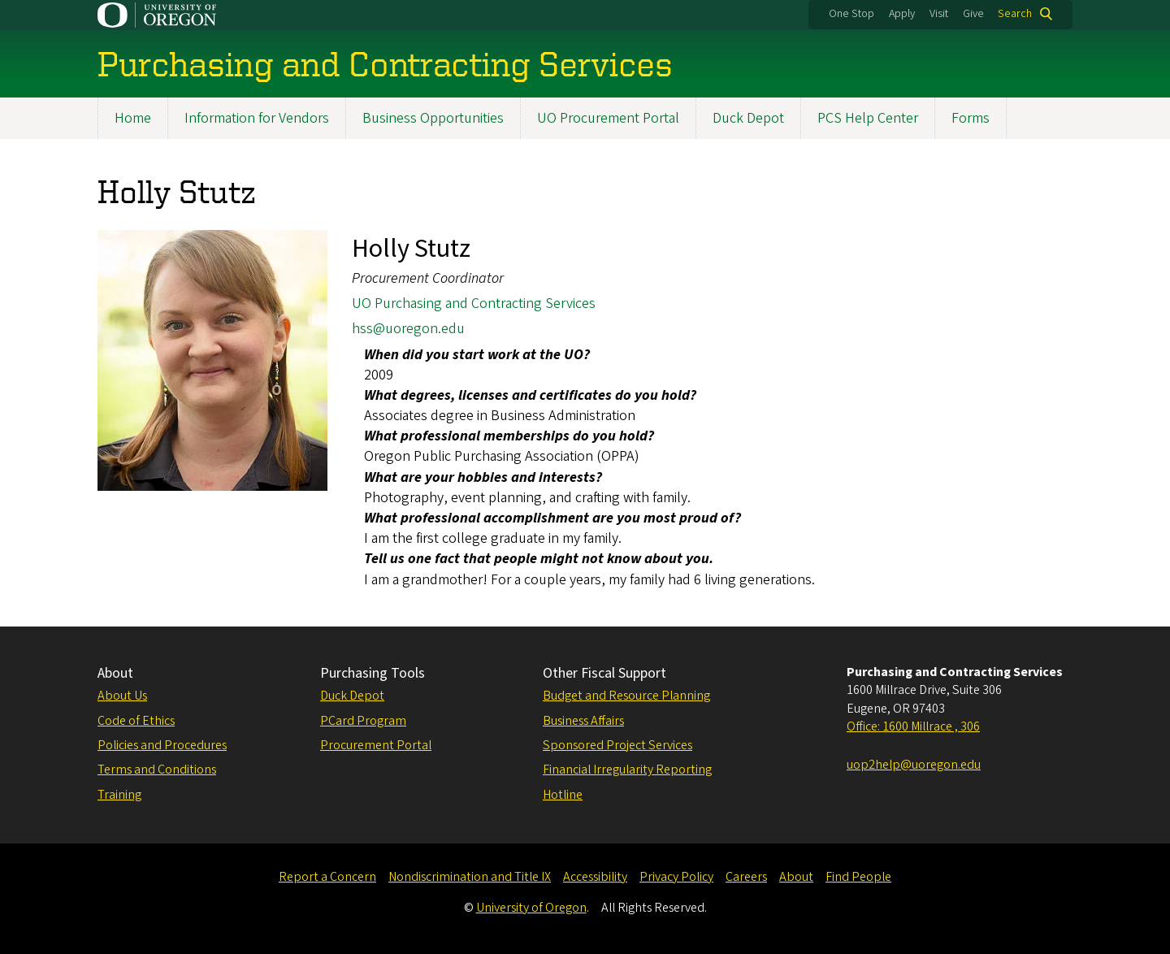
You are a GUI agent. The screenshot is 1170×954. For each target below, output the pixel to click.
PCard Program (363, 721)
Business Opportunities (433, 118)
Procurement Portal (375, 745)
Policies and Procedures (162, 745)
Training (119, 795)
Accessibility (595, 877)
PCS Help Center (867, 118)
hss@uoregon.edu (408, 329)
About (115, 673)
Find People (858, 877)
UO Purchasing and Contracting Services (474, 303)
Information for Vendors (256, 118)
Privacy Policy (676, 877)
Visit (939, 14)
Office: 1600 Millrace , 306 (913, 726)
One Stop (851, 14)
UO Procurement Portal (608, 118)
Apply (902, 14)
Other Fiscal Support (604, 673)
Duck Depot (748, 118)
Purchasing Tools (372, 673)
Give (973, 14)
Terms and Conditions (157, 769)
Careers (746, 877)
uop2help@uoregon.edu (914, 765)
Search (1015, 14)
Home (133, 118)
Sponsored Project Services (617, 745)
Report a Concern (327, 877)
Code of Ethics (136, 721)
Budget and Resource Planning (626, 696)
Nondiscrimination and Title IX (469, 877)
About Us (122, 696)
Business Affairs (583, 721)
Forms (970, 118)
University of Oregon (531, 908)
